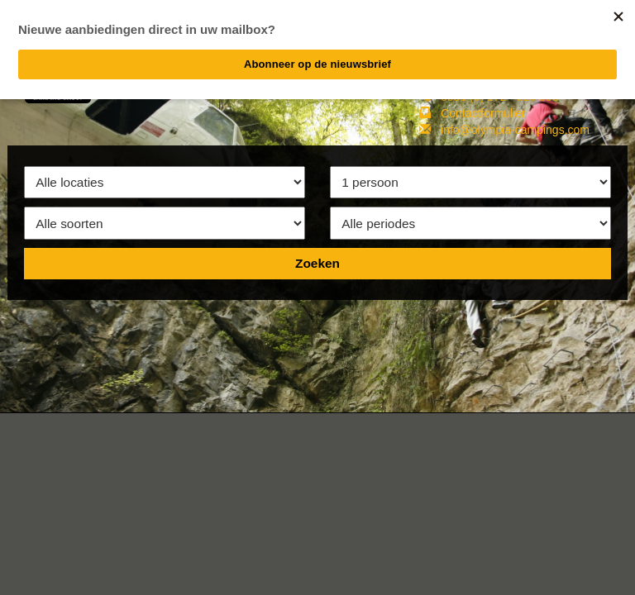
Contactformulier (483, 113)
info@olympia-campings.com (515, 129)
